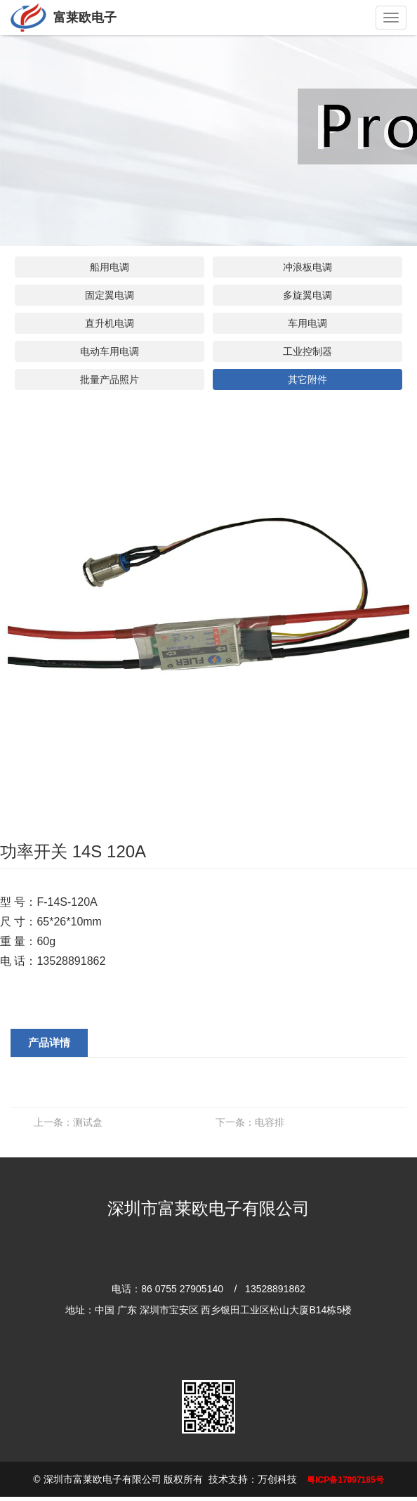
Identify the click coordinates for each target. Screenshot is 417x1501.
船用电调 (109, 267)
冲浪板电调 (307, 267)
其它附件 (307, 379)
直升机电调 (109, 323)
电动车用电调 (109, 351)
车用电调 (307, 323)
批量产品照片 (109, 379)
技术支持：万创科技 (252, 1479)
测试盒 (68, 1122)
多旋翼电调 (307, 295)
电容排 (250, 1122)
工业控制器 (307, 351)
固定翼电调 (109, 295)
